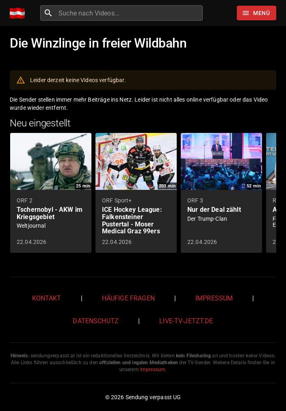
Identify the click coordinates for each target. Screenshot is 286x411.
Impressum (214, 298)
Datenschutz (96, 321)
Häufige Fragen (128, 298)
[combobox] (129, 13)
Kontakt (46, 298)
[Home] (19, 13)
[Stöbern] (256, 13)
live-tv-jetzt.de (186, 321)
